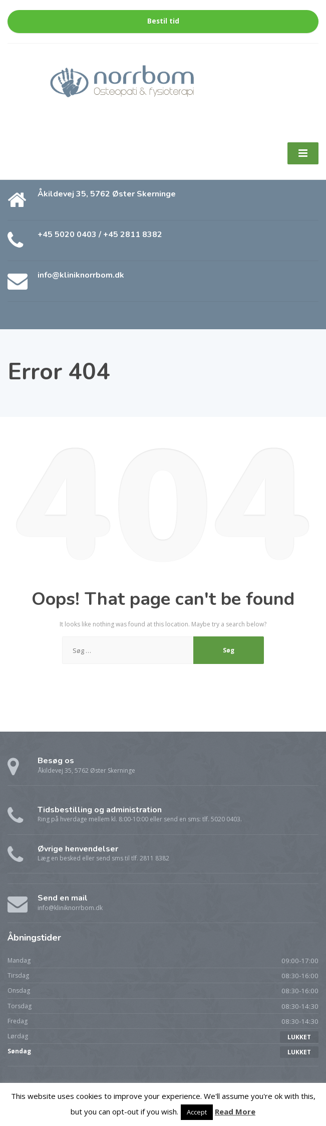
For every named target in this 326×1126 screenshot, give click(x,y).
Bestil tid (163, 21)
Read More (235, 1111)
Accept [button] (197, 1111)
